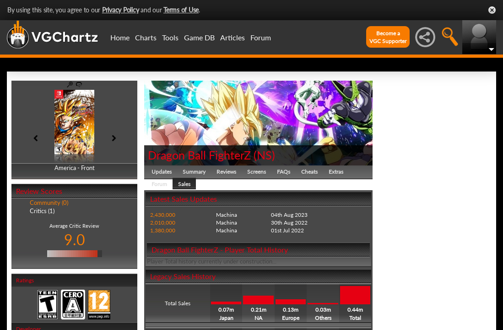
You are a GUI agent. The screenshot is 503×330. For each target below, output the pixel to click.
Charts (146, 37)
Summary (194, 171)
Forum (260, 37)
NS (264, 155)
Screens (256, 171)
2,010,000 (162, 222)
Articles (232, 37)
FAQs (283, 171)
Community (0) (49, 202)
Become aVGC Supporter (387, 37)
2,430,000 (162, 214)
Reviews (226, 171)
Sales (184, 184)
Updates (161, 171)
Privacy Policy (120, 10)
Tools (170, 37)
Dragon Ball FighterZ (199, 155)
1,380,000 (162, 230)
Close (492, 10)
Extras (336, 171)
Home (120, 37)
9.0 (74, 239)
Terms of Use (181, 10)
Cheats (309, 171)
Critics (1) (42, 210)
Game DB (199, 37)
